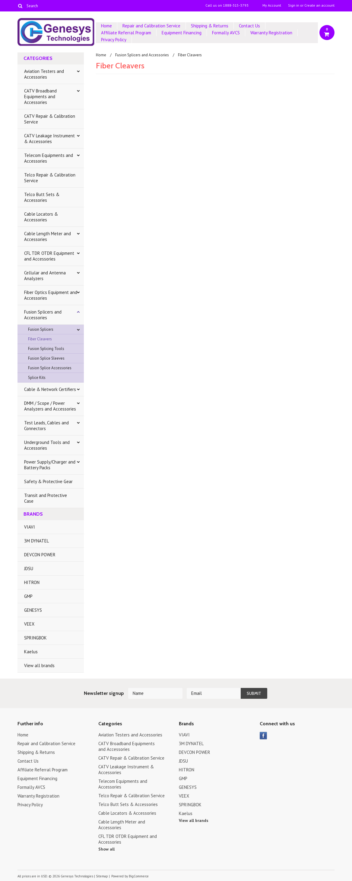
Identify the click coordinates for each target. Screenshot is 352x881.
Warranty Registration (271, 33)
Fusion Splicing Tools (46, 348)
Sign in (293, 5)
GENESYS (33, 610)
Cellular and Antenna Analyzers (45, 275)
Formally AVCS (226, 33)
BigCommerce (139, 876)
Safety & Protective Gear (48, 481)
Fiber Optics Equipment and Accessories (50, 295)
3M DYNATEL (36, 541)
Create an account (319, 5)
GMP (28, 596)
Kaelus (31, 652)
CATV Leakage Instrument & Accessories (49, 138)
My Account (271, 5)
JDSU (28, 568)
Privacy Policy (113, 39)
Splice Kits (37, 377)
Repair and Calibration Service (151, 26)
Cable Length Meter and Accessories (47, 236)
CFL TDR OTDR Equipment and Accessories (49, 256)
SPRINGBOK (35, 638)
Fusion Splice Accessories (49, 367)
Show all (106, 849)
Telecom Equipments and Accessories (48, 158)
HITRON (32, 582)
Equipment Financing (181, 33)
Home (106, 26)
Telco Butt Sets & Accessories (41, 197)
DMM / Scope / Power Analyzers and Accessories (50, 406)
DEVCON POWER (39, 555)
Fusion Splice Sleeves (46, 358)
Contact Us (249, 26)
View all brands (39, 665)
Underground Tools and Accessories (47, 445)
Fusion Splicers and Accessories (43, 314)
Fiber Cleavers (40, 339)
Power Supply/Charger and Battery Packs (49, 464)
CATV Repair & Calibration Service (49, 119)
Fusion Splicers (40, 329)
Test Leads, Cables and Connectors (46, 425)
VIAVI (29, 527)
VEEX (29, 624)
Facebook (263, 735)
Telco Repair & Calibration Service (49, 177)
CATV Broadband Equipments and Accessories (40, 96)
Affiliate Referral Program (126, 33)
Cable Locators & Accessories (41, 217)
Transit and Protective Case (45, 498)
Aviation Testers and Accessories (44, 74)
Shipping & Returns (209, 26)
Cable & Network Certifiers (50, 389)
